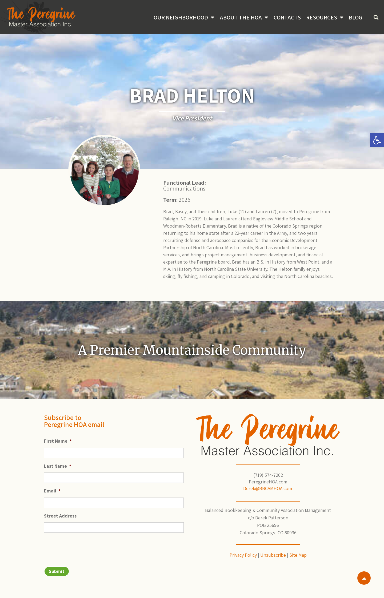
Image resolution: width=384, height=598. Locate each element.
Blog (355, 17)
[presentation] (84, 547)
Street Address (60, 516)
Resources (324, 17)
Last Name (57, 466)
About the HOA (244, 17)
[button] (377, 140)
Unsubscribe (273, 555)
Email (52, 491)
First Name (58, 441)
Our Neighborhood (184, 17)
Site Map (298, 555)
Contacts (287, 17)
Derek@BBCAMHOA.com (268, 488)
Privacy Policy (243, 555)
